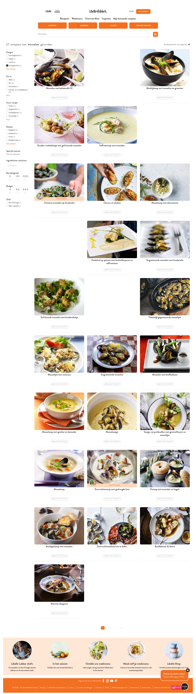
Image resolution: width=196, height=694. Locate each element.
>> (121, 629)
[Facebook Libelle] (103, 682)
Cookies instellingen (85, 688)
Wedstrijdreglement (120, 688)
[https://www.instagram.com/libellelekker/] (107, 682)
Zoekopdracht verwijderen (176, 44)
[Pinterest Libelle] (116, 682)
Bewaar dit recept (59, 98)
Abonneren (136, 688)
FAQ (108, 688)
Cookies (71, 688)
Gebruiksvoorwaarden (55, 688)
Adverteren (148, 688)
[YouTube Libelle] (112, 682)
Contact (99, 688)
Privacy (41, 688)
